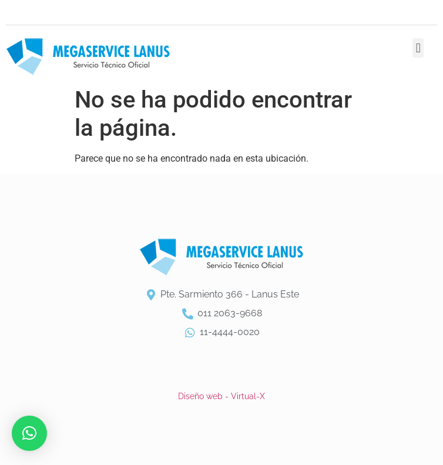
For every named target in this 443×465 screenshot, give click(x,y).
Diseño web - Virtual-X (221, 396)
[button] (418, 48)
